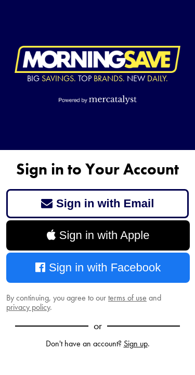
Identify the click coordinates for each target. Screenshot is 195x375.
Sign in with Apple (98, 235)
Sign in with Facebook (98, 267)
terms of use (127, 297)
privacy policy (28, 307)
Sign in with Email (97, 203)
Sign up (136, 343)
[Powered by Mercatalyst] (98, 99)
